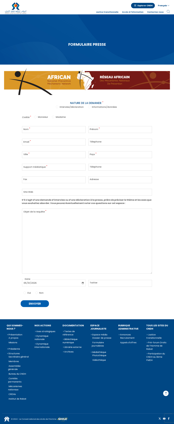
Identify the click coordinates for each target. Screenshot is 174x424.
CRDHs (12, 393)
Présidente (14, 348)
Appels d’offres (128, 342)
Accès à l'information (132, 12)
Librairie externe (73, 346)
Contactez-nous (155, 12)
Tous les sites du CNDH (157, 326)
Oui (29, 292)
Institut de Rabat (17, 398)
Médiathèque (99, 351)
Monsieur (43, 116)
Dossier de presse (101, 337)
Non (41, 292)
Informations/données (104, 106)
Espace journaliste (98, 326)
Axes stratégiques (45, 330)
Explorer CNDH (145, 5)
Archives (69, 351)
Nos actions (43, 325)
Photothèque (99, 354)
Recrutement (127, 337)
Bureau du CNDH (17, 373)
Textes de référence (69, 332)
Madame (61, 116)
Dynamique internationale (42, 345)
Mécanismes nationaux (15, 387)
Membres (14, 360)
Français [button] (162, 5)
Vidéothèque (99, 359)
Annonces (125, 334)
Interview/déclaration (72, 106)
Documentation (73, 325)
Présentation (15, 334)
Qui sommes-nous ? (15, 326)
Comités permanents (14, 379)
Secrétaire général (19, 356)
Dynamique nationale (41, 337)
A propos (13, 337)
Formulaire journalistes (98, 343)
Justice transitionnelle (107, 12)
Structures (14, 353)
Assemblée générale (14, 367)
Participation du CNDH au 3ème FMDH (155, 356)
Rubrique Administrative (128, 326)
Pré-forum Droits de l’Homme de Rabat (156, 345)
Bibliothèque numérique (70, 340)
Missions (13, 342)
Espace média (99, 334)
